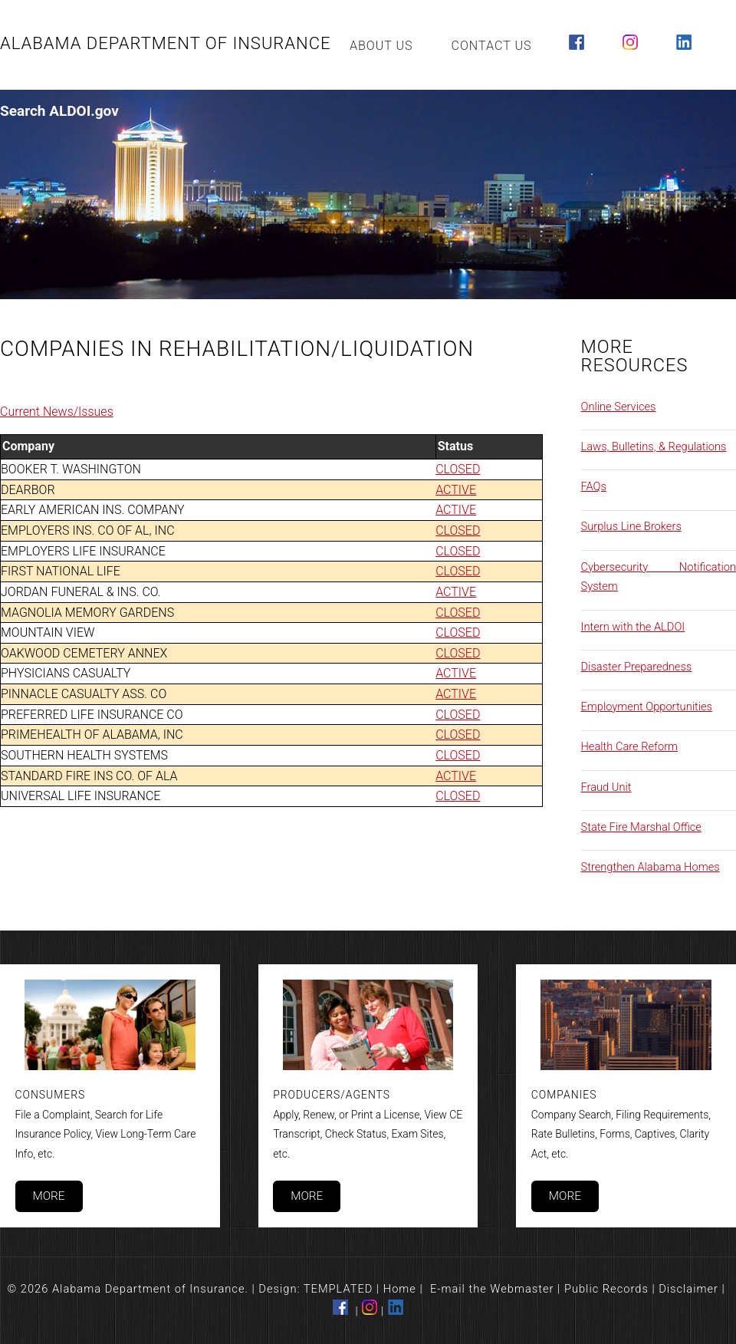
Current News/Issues (56, 411)
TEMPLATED (338, 1289)
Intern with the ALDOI (633, 627)
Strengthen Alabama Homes (650, 867)
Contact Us (492, 45)
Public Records (606, 1289)
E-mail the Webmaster (492, 1289)
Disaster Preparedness (636, 667)
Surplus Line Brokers (631, 526)
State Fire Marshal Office (641, 827)
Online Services (618, 406)
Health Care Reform (629, 746)
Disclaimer (688, 1289)
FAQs (593, 486)
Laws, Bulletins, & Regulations (654, 446)
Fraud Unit (606, 787)
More (48, 1196)
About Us (381, 45)
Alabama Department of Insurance (165, 43)
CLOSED (457, 469)
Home (399, 1289)
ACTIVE (455, 490)
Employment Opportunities (647, 706)
